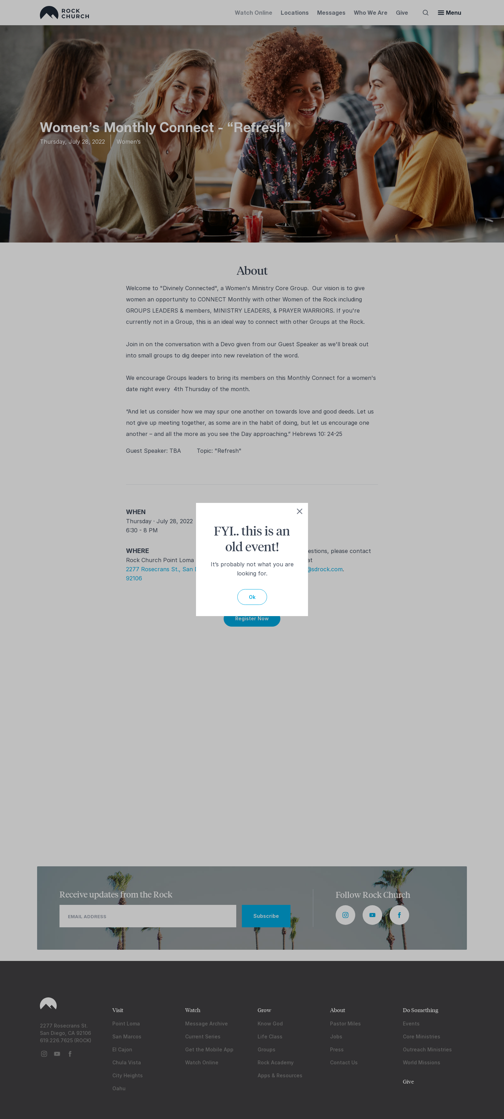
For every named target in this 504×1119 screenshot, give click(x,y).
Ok (252, 597)
